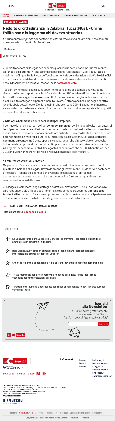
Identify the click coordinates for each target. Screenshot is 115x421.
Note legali (63, 413)
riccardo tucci (48, 205)
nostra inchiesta (67, 83)
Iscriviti (103, 324)
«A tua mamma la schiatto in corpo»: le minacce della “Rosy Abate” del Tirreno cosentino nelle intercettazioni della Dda (54, 276)
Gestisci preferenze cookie (80, 413)
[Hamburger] (3, 6)
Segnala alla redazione (28, 413)
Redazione (13, 413)
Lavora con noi (98, 413)
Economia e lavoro (35, 211)
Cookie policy (52, 413)
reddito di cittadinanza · (23, 205)
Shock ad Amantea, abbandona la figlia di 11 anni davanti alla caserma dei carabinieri (57, 262)
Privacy (41, 413)
